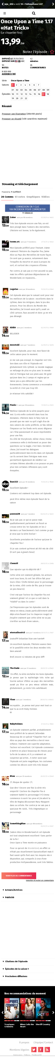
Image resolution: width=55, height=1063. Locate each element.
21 (22, 98)
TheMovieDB (37, 1055)
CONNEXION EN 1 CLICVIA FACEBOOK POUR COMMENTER (27, 208)
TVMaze (27, 1055)
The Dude (14, 668)
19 (13, 98)
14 (30, 94)
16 (39, 94)
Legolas (14, 289)
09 (48, 90)
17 (43, 94)
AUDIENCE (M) (9, 74)
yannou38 (15, 514)
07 (39, 90)
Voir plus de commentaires (19, 876)
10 (13, 94)
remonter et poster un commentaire (40, 880)
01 (13, 90)
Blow (12, 776)
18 (48, 94)
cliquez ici (29, 213)
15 (35, 94)
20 (17, 98)
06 (35, 90)
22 (26, 98)
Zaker (13, 217)
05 (30, 90)
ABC (23, 61)
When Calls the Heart (27, 1024)
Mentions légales (19, 1049)
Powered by (11, 192)
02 (17, 90)
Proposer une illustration (14, 114)
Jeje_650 (9, 4)
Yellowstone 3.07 (34, 4)
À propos (24, 1042)
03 (21, 90)
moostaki (14, 345)
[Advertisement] (27, 150)
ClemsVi (14, 563)
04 (26, 90)
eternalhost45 (17, 632)
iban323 (14, 482)
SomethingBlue (18, 823)
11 (17, 94)
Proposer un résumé (11, 119)
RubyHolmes (18, 712)
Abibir (13, 327)
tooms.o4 (15, 242)
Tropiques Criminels (11, 1024)
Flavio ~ (14, 405)
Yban (12, 699)
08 (43, 90)
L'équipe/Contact (43, 1042)
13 (26, 94)
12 (22, 94)
